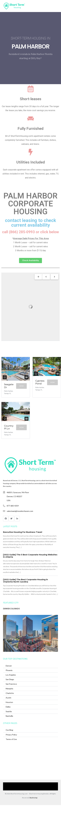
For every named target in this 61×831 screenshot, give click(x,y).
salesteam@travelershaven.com (20, 511)
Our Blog (9, 730)
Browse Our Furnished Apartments (39, 784)
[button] (30, 260)
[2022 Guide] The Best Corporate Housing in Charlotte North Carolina (25, 580)
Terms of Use (11, 739)
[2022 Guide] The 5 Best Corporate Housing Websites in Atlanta (30, 555)
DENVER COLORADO (11, 609)
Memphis (9, 688)
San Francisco (11, 684)
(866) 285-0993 (34, 788)
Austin (8, 698)
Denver (9, 666)
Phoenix (9, 670)
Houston (9, 702)
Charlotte (10, 693)
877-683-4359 (13, 506)
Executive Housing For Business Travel (22, 532)
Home (8, 784)
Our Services (18, 784)
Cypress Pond (39, 382)
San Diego (10, 679)
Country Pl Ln (8, 427)
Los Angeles (11, 675)
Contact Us (22, 788)
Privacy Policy (11, 735)
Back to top (33, 798)
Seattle (9, 711)
